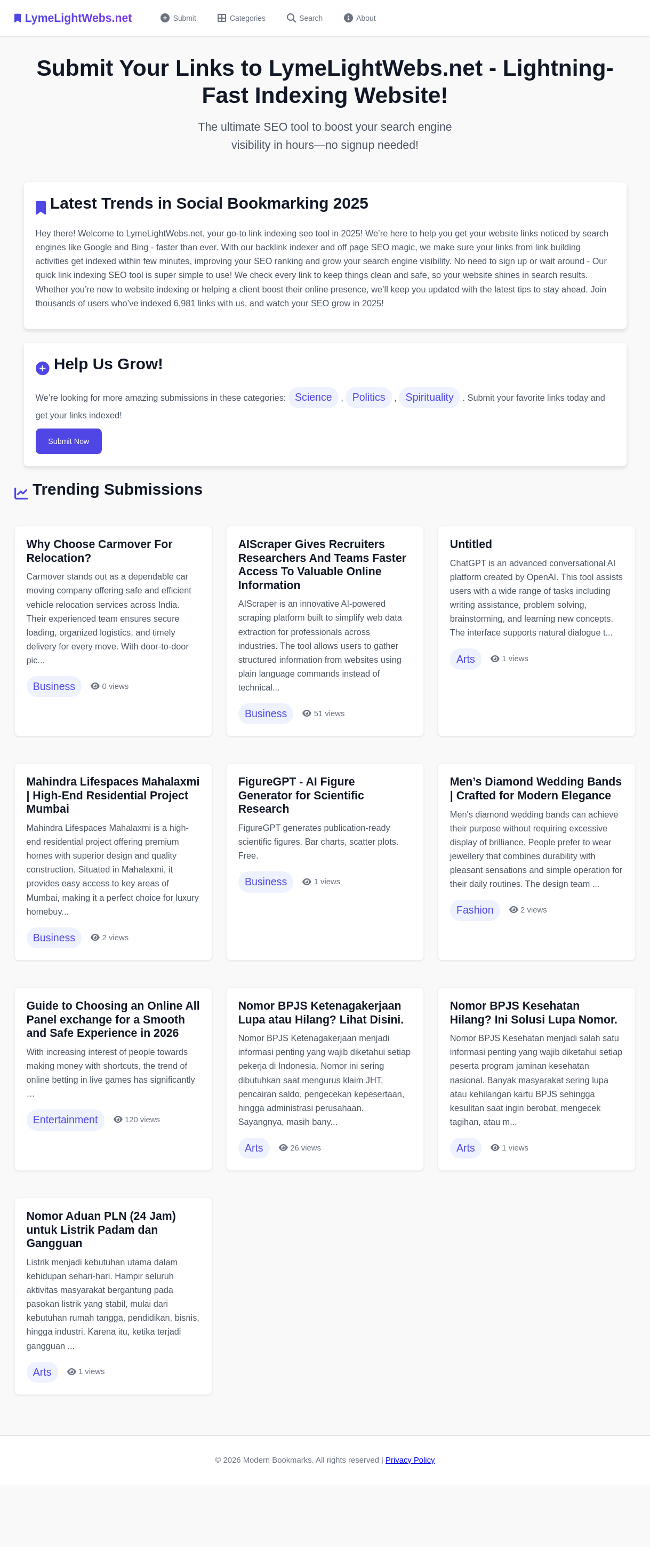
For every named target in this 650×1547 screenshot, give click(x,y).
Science (327, 408)
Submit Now (73, 453)
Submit (180, 17)
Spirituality (448, 408)
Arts (468, 695)
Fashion (478, 969)
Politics (385, 408)
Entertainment (69, 1173)
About (372, 17)
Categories (247, 17)
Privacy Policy (410, 1513)
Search (314, 17)
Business (57, 709)
